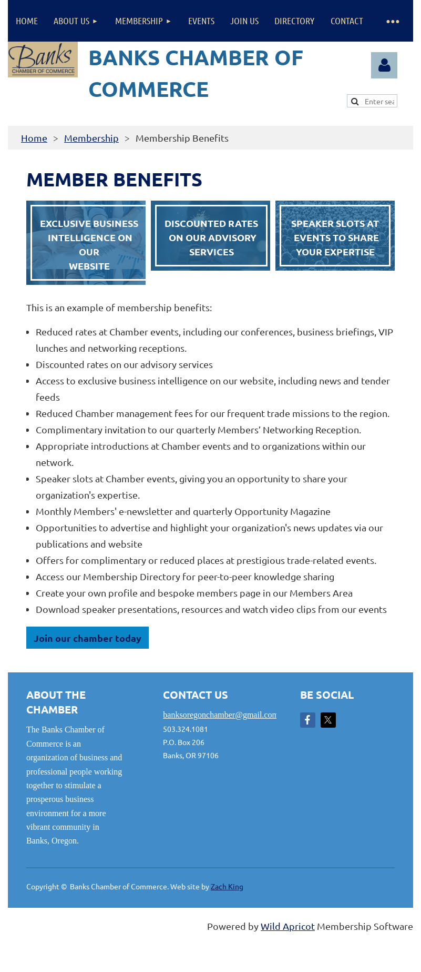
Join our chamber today (87, 638)
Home (34, 137)
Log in (384, 65)
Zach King (227, 886)
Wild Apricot (288, 925)
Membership (91, 137)
